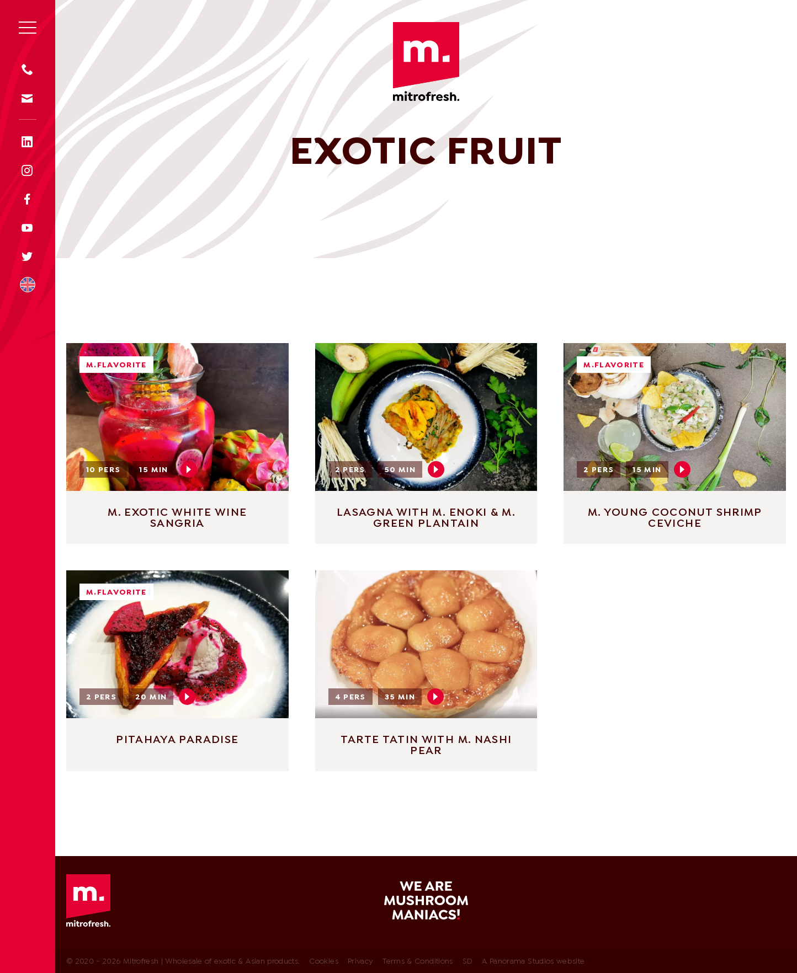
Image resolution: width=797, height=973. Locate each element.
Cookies (323, 961)
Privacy (360, 961)
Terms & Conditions (417, 961)
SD (468, 961)
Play (188, 469)
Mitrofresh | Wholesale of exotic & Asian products (426, 61)
